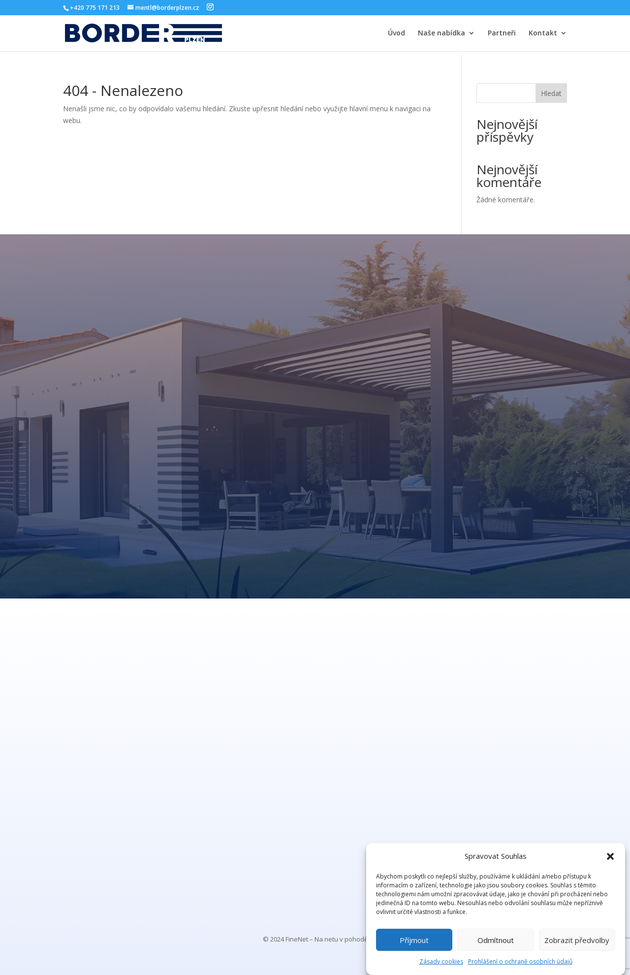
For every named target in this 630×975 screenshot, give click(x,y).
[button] (610, 856)
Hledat (551, 93)
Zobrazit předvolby (576, 940)
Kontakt (543, 33)
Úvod (396, 33)
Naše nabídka (441, 33)
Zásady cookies (441, 961)
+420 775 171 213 (95, 7)
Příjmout (414, 940)
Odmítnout (495, 940)
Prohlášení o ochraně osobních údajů (520, 961)
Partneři (502, 33)
